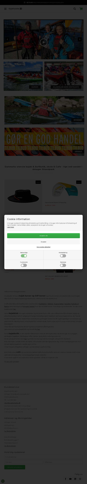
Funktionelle (24, 264)
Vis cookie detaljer (43, 247)
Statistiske (63, 264)
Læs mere (10, 227)
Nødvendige (23, 254)
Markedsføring (63, 254)
